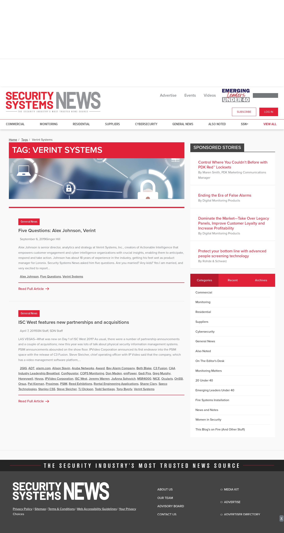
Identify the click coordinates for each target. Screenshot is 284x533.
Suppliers (112, 124)
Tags (24, 140)
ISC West (81, 379)
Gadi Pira (144, 373)
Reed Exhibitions (80, 384)
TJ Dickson (85, 389)
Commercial (15, 124)
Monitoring (49, 124)
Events (190, 95)
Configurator (69, 373)
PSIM (63, 384)
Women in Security (208, 420)
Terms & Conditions (61, 509)
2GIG (23, 368)
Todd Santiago (105, 389)
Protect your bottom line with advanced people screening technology (232, 253)
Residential (81, 124)
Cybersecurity (146, 124)
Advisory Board (170, 506)
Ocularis (167, 379)
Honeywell (25, 379)
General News (182, 124)
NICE (156, 379)
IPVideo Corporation (59, 379)
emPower (130, 373)
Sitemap (40, 509)
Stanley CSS (46, 389)
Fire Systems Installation (212, 400)
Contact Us (166, 514)
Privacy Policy (22, 509)
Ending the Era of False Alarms (224, 195)
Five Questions (50, 277)
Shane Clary (148, 384)
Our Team (165, 498)
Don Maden (114, 373)
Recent (233, 280)
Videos (210, 95)
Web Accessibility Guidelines (97, 509)
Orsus (22, 384)
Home (13, 140)
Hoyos (39, 379)
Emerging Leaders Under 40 (214, 390)
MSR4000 (144, 379)
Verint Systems (73, 277)
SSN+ (244, 124)
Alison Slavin (61, 368)
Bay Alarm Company (120, 368)
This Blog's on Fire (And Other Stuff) (220, 429)
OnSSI (178, 379)
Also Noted (217, 124)
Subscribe (244, 112)
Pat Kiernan (36, 384)
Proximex (52, 384)
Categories (204, 280)
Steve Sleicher (67, 389)
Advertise (168, 95)
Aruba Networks (83, 368)
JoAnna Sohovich (123, 379)
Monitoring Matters (208, 371)
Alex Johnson (29, 277)
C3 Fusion (160, 368)
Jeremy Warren (99, 379)
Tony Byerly (124, 389)
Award (100, 368)
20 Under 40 (204, 380)
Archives (261, 280)
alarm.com (43, 368)
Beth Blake (144, 368)
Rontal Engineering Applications (116, 384)
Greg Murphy (162, 373)
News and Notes (206, 410)
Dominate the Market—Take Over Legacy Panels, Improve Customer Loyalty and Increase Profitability (233, 223)
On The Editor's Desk (209, 361)
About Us (165, 489)
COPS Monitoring (92, 373)
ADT (31, 368)
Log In (268, 112)
